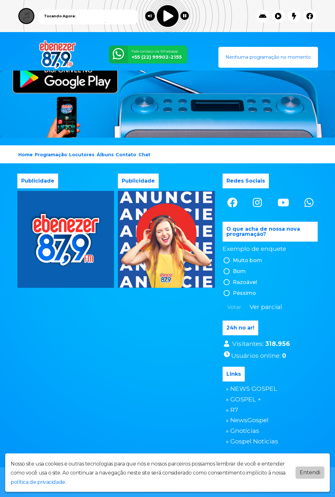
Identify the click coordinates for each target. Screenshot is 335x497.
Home (25, 155)
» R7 (232, 410)
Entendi (310, 472)
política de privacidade (38, 482)
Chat (144, 155)
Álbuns (105, 155)
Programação (51, 155)
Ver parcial (266, 307)
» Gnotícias (242, 430)
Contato (126, 155)
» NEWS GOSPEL (251, 388)
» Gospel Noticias (252, 441)
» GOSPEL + (243, 399)
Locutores (81, 155)
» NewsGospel (247, 420)
